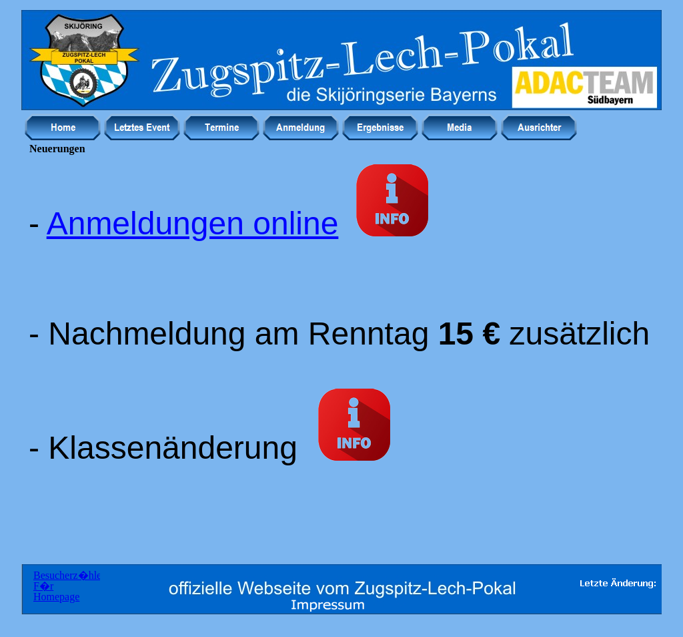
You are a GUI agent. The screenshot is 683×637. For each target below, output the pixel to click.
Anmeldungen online (193, 223)
